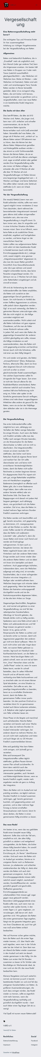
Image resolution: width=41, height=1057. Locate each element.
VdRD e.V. (13, 5)
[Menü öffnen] (36, 5)
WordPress (15, 1052)
